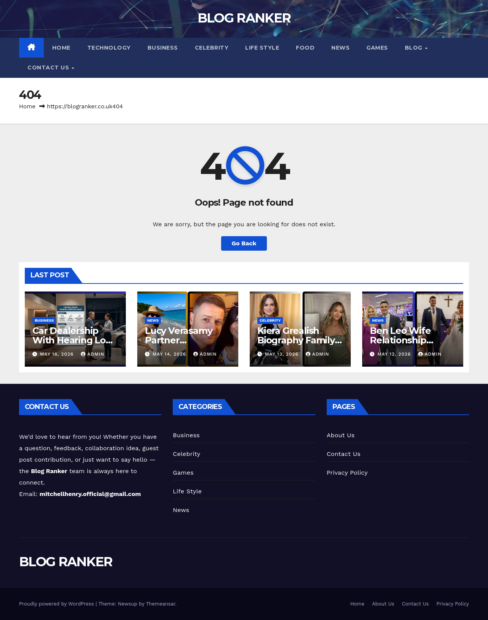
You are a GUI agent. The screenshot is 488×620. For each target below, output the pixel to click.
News (340, 47)
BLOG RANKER (244, 18)
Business (163, 47)
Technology (109, 47)
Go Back (244, 243)
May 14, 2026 (170, 354)
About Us (341, 435)
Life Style (262, 47)
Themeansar (160, 604)
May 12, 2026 (395, 354)
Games (377, 47)
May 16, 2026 (57, 354)
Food (305, 47)
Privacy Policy (347, 472)
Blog (414, 47)
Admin (92, 354)
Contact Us (49, 67)
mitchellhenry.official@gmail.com (90, 494)
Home (61, 47)
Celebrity (212, 47)
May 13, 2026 (282, 354)
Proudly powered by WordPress (57, 604)
